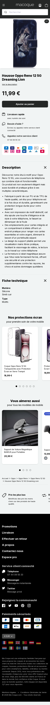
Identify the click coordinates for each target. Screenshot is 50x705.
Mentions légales (9, 692)
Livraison (8, 532)
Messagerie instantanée (19, 583)
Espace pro (9, 557)
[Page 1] (16, 386)
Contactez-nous (12, 551)
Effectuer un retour (14, 538)
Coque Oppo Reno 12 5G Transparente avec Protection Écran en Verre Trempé (17, 369)
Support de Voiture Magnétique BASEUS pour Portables (18, 450)
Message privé (14, 591)
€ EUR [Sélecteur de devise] (8, 636)
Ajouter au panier (25, 104)
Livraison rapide (15, 114)
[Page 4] (27, 386)
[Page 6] (34, 386)
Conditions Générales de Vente (33, 692)
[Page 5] (30, 386)
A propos (8, 545)
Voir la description (9, 84)
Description (25, 167)
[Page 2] (20, 386)
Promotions (9, 526)
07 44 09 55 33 (15, 574)
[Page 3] (23, 386)
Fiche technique (25, 280)
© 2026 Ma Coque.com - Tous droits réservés (21, 695)
